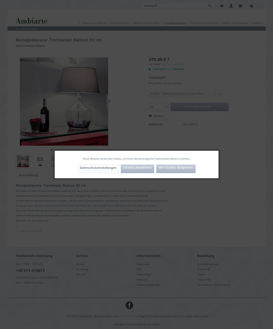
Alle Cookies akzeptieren (176, 167)
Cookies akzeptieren (137, 167)
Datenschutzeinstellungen (98, 168)
